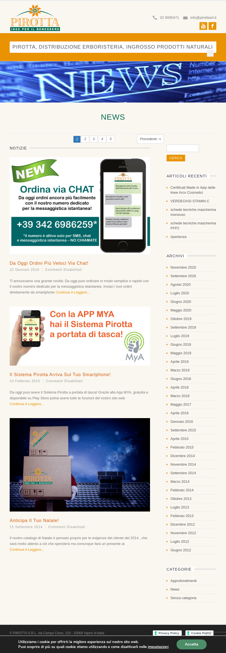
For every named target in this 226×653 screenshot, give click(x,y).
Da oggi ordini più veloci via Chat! (49, 263)
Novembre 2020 (183, 267)
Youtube (203, 26)
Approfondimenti (183, 581)
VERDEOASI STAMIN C (189, 201)
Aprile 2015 (179, 439)
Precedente (150, 139)
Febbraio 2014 (182, 490)
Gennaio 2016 (181, 421)
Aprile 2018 (179, 387)
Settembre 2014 (183, 473)
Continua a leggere (71, 292)
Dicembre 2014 (182, 456)
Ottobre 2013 (180, 499)
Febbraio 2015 (182, 447)
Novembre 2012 (183, 533)
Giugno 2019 (180, 344)
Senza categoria (183, 598)
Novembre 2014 (183, 464)
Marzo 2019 (180, 370)
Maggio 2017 (180, 404)
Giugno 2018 (180, 379)
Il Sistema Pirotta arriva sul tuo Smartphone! (60, 374)
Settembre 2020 (183, 276)
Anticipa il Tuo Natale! (34, 520)
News (175, 589)
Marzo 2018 (180, 396)
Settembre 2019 (183, 327)
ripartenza (178, 237)
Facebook (212, 26)
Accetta (191, 644)
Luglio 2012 (179, 541)
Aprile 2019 (179, 362)
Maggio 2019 (180, 353)
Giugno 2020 (180, 302)
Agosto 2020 (180, 284)
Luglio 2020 (179, 293)
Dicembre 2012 (182, 524)
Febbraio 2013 (182, 516)
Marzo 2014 (180, 481)
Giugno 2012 (180, 550)
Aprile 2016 (179, 413)
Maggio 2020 (180, 310)
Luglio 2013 (179, 507)
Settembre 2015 (183, 430)
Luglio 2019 (179, 336)
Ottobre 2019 (180, 319)
